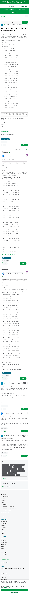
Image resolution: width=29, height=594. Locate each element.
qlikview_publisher (6, 470)
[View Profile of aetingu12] (7, 24)
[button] (27, 24)
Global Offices (4, 552)
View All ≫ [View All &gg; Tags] (4, 478)
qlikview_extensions (6, 474)
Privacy (2, 546)
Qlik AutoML (3, 500)
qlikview (15, 469)
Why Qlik (3, 516)
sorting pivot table (5, 131)
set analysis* (21, 130)
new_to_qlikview (5, 465)
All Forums (7, 486)
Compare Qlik (4, 527)
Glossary (3, 529)
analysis (13, 474)
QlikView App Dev (9, 134)
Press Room (3, 540)
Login (16, 1)
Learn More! (15, 12)
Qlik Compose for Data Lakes (7, 506)
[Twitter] (1, 562)
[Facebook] (7, 562)
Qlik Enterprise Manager (6, 510)
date (18, 470)
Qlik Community (5, 559)
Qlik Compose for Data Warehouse (8, 508)
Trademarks (3, 577)
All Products (3, 494)
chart (23, 469)
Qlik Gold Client (4, 514)
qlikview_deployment (17, 467)
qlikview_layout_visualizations (10, 130)
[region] (14, 586)
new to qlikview (13, 465)
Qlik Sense (3, 498)
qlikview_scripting (21, 465)
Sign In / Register (24, 6)
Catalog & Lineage (5, 512)
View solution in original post (8, 254)
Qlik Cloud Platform (5, 496)
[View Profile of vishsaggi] (9, 156)
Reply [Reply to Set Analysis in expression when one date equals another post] (24, 144)
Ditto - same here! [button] (5, 139)
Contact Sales (4, 554)
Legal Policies (4, 573)
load (21, 470)
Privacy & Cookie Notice (6, 575)
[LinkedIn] (4, 562)
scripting (17, 474)
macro (15, 472)
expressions (10, 472)
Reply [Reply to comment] (23, 263)
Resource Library (4, 521)
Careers (2, 548)
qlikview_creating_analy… (7, 469)
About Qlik (3, 538)
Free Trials (3, 525)
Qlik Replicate (4, 504)
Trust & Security (4, 542)
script (19, 469)
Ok (14, 589)
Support (2, 533)
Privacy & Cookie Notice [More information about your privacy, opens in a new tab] (8, 587)
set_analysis (4, 472)
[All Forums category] (2, 486)
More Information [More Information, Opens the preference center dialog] (14, 592)
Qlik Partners (3, 523)
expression (13, 470)
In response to (7, 386)
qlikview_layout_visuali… (7, 467)
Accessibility (3, 544)
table (24, 470)
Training (2, 531)
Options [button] (26, 16)
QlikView (3, 16)
